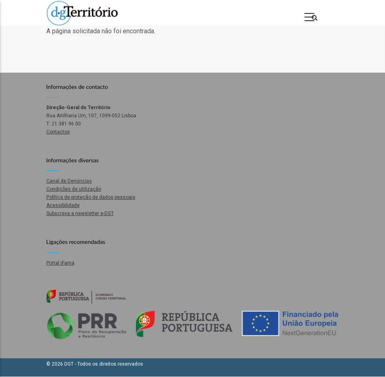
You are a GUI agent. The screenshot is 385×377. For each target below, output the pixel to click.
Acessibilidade (63, 205)
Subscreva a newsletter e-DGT (80, 213)
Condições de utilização (73, 189)
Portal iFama (60, 263)
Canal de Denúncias (69, 181)
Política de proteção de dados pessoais (90, 197)
